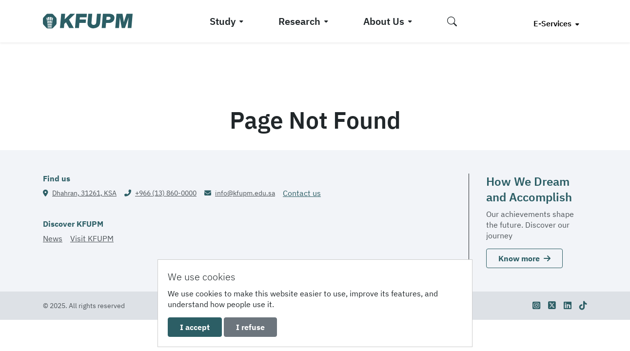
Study (223, 21)
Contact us (302, 193)
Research (299, 21)
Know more (524, 258)
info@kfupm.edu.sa (245, 193)
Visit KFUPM (92, 238)
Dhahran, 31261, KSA (84, 193)
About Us (383, 21)
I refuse (250, 327)
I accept (195, 327)
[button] (452, 21)
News (52, 238)
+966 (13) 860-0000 (166, 193)
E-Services (553, 23)
